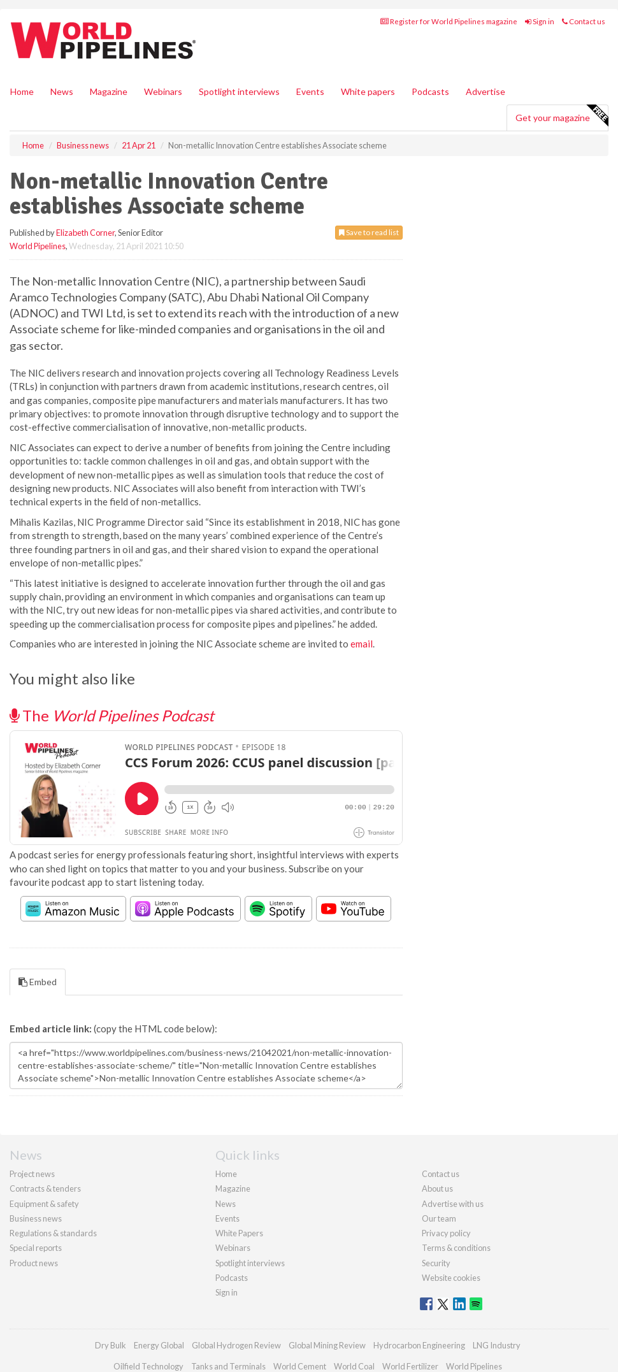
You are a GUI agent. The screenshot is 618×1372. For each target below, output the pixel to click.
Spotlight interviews (239, 91)
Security (436, 1263)
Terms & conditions (456, 1248)
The (112, 715)
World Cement (299, 1366)
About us (437, 1188)
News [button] (61, 91)
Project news (32, 1174)
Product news (34, 1263)
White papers (368, 91)
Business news (36, 1218)
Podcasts (430, 91)
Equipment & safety (44, 1204)
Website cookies (451, 1278)
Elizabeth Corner (85, 232)
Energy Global (159, 1345)
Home (22, 91)
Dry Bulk (110, 1345)
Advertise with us (453, 1204)
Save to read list (369, 232)
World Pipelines (38, 246)
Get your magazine (561, 116)
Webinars (163, 91)
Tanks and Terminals (228, 1366)
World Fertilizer (410, 1366)
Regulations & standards (53, 1233)
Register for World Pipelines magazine (448, 21)
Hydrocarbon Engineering (419, 1345)
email (361, 643)
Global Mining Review (327, 1345)
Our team (439, 1218)
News (225, 1204)
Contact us (583, 21)
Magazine (108, 91)
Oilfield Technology (148, 1366)
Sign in (539, 21)
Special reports (36, 1248)
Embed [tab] (37, 981)
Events (310, 91)
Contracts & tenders (45, 1188)
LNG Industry (497, 1345)
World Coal (354, 1366)
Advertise (485, 91)
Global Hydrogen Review (236, 1345)
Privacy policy (446, 1233)
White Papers (239, 1233)
